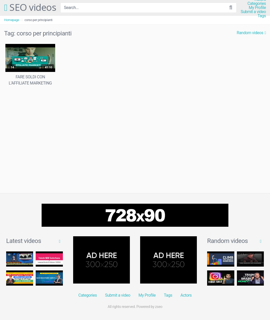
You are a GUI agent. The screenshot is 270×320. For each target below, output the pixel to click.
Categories (256, 4)
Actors (186, 295)
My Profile (257, 8)
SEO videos (30, 7)
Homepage (11, 20)
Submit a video (253, 12)
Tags (261, 16)
